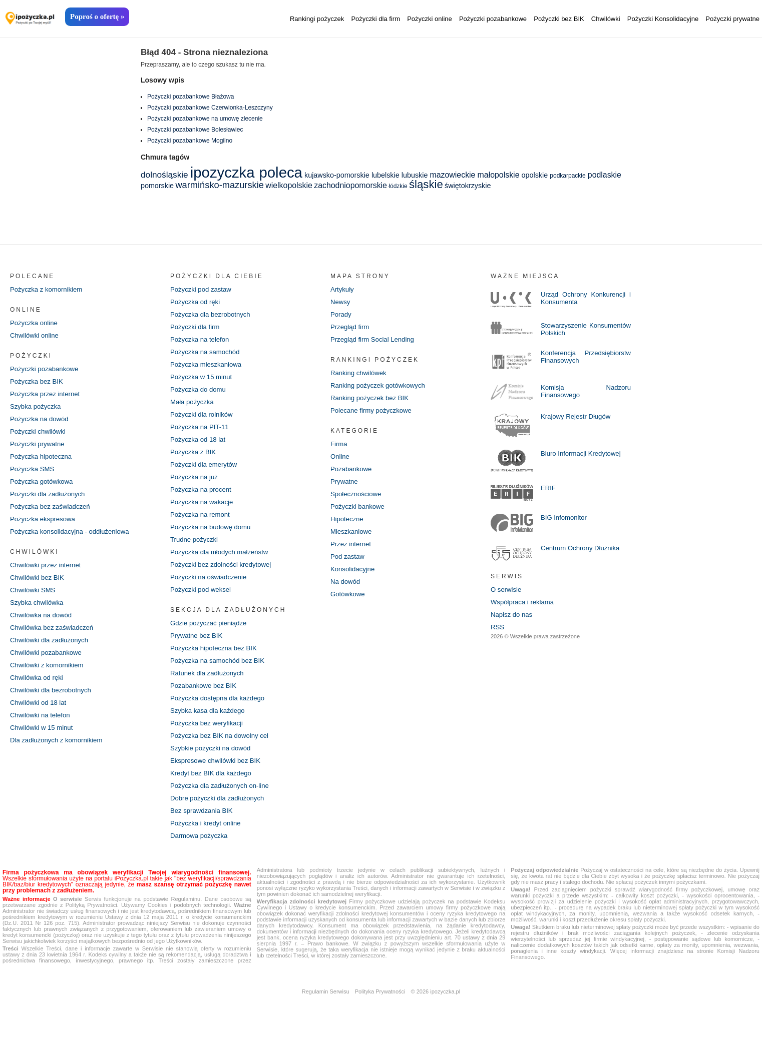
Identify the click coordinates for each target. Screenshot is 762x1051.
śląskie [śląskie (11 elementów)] (426, 184)
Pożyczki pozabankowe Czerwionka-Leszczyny (210, 107)
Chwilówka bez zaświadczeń (54, 639)
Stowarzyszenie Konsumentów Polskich (577, 330)
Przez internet (351, 553)
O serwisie (507, 591)
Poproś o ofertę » (97, 17)
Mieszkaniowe (352, 540)
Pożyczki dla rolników (203, 420)
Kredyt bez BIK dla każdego (213, 792)
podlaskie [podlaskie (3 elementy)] (604, 175)
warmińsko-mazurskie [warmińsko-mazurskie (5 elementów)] (219, 185)
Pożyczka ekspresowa (45, 527)
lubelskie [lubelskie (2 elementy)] (385, 175)
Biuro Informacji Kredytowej (583, 455)
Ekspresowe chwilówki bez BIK (218, 779)
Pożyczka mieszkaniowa (208, 368)
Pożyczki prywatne (732, 19)
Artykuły (342, 290)
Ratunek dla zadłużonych (209, 688)
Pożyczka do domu (199, 394)
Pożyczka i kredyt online (207, 844)
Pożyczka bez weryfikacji (209, 740)
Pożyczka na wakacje (203, 511)
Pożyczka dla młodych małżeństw (222, 563)
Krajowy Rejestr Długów (578, 418)
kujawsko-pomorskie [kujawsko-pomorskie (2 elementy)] (336, 175)
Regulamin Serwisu (325, 1013)
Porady (341, 316)
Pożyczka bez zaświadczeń (52, 514)
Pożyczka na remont (202, 524)
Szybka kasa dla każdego (210, 727)
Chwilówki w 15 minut (43, 743)
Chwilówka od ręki (38, 691)
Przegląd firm (350, 329)
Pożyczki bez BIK (559, 19)
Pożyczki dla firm (375, 19)
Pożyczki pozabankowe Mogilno (189, 140)
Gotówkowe (348, 605)
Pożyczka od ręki (196, 303)
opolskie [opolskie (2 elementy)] (535, 175)
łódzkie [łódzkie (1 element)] (398, 186)
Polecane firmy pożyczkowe (373, 415)
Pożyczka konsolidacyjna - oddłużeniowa (73, 540)
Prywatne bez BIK (198, 649)
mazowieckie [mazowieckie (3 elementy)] (453, 175)
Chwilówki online (36, 337)
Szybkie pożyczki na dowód (213, 766)
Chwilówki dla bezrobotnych (53, 704)
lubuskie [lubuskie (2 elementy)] (415, 175)
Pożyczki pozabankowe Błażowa (190, 96)
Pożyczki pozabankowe (493, 19)
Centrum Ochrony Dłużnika (583, 549)
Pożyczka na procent (202, 498)
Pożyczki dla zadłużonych (50, 501)
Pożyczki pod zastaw (202, 290)
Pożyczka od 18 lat (199, 446)
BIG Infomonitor (565, 519)
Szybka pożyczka (37, 410)
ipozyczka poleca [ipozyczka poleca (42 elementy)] (246, 172)
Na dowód (346, 592)
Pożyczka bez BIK (38, 384)
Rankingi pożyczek (317, 19)
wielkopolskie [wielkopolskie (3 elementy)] (288, 185)
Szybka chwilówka (38, 613)
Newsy (340, 303)
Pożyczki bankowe (359, 514)
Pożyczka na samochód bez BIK (220, 675)
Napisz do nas (513, 617)
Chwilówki (605, 19)
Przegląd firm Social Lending (375, 342)
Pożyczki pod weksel (202, 602)
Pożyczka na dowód (41, 423)
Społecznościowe (357, 501)
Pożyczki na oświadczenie (211, 589)
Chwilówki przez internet (48, 574)
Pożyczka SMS (33, 475)
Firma (339, 449)
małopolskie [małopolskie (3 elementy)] (499, 175)
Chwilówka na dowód (43, 626)
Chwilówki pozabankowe (48, 665)
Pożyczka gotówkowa (43, 488)
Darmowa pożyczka (200, 857)
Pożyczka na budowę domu (213, 537)
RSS (498, 630)
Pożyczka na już (195, 485)
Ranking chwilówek (360, 376)
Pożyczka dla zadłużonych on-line (222, 805)
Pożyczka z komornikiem (48, 290)
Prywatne (344, 488)
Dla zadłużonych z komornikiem (59, 756)
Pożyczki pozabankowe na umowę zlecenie (205, 118)
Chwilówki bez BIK (39, 587)
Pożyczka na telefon (201, 342)
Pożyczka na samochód (207, 355)
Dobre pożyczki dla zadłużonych (220, 818)
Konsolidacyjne (353, 579)
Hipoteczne (347, 527)
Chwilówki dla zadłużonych (52, 652)
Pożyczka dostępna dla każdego (220, 714)
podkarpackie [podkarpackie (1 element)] (567, 175)
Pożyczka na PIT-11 (201, 433)
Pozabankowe (352, 475)
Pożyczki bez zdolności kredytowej (224, 576)
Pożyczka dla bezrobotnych (212, 316)
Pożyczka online (35, 324)
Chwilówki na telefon (42, 730)
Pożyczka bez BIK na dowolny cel (222, 753)
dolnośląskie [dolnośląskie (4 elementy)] (164, 175)
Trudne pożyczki (195, 550)
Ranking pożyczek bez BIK (372, 402)
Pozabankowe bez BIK (205, 701)
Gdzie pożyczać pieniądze (211, 636)
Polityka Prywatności (380, 1013)
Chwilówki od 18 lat (40, 717)
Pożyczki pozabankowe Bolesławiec (195, 129)
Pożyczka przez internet (47, 397)
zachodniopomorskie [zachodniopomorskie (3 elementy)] (350, 185)
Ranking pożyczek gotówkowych (381, 389)
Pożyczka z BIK (194, 459)
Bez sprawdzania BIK (203, 831)
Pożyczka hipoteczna (43, 462)
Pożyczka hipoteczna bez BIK (216, 662)
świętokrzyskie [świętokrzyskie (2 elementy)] (468, 186)
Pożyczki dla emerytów (205, 472)
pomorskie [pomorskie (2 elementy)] (157, 186)
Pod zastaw (348, 566)
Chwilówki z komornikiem (49, 678)
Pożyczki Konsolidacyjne (662, 19)
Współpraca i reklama (524, 604)
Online (340, 462)
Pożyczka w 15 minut (203, 381)
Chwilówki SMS (34, 600)
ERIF (549, 489)
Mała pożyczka (193, 407)
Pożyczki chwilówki (39, 436)
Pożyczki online (429, 19)
